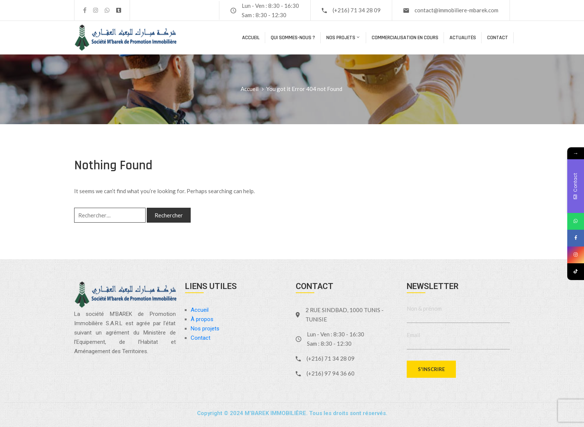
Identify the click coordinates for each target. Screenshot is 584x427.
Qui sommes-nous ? (293, 37)
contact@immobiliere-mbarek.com (456, 10)
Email (413, 335)
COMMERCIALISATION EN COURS (405, 37)
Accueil (251, 37)
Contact (497, 37)
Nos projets (343, 37)
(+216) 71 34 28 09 (357, 10)
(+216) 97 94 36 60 (331, 373)
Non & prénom (424, 308)
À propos (202, 319)
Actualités (463, 37)
